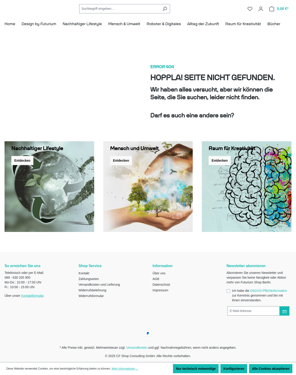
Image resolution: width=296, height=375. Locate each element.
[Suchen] (185, 12)
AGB (156, 279)
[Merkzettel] (249, 12)
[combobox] (140, 12)
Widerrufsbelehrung (92, 290)
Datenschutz (161, 284)
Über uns (159, 273)
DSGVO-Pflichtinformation (268, 290)
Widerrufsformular (91, 296)
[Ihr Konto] (260, 12)
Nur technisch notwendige (196, 368)
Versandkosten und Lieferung (99, 284)
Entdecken (22, 167)
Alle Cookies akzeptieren (270, 368)
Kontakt (84, 273)
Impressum (160, 290)
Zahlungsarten (89, 279)
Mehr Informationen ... (124, 368)
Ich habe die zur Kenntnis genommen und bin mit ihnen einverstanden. (259, 295)
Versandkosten (137, 347)
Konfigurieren (233, 368)
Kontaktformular (32, 295)
